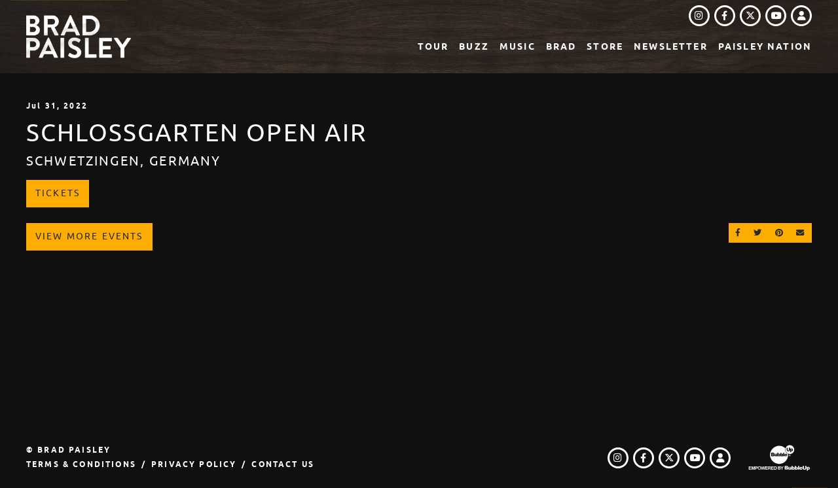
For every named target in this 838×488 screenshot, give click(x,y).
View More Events (89, 236)
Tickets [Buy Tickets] (57, 193)
